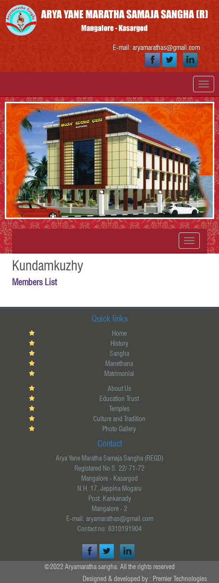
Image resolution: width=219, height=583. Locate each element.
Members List (34, 282)
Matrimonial (119, 373)
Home (119, 333)
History (119, 343)
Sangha (119, 353)
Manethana (119, 363)
